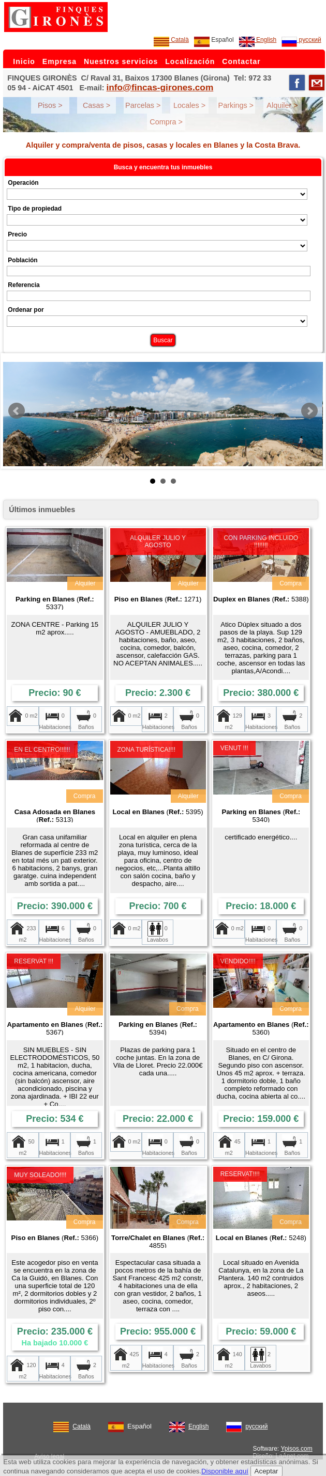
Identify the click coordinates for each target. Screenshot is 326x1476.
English (258, 39)
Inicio (24, 61)
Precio (17, 234)
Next (309, 411)
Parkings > (236, 105)
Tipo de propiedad (35, 208)
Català (171, 39)
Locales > (189, 105)
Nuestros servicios (121, 61)
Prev (16, 411)
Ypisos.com (297, 1448)
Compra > (166, 122)
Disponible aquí (224, 1471)
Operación (23, 182)
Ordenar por (25, 309)
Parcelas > (142, 105)
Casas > (96, 105)
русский (301, 39)
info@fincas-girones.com (159, 87)
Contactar (241, 61)
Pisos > (50, 105)
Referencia (23, 285)
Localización (190, 61)
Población (22, 260)
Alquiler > (282, 105)
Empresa (59, 61)
